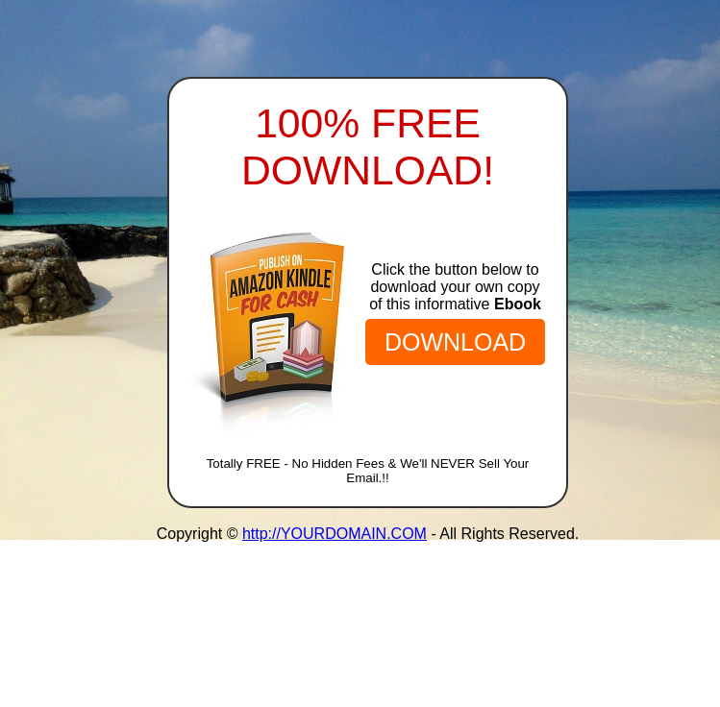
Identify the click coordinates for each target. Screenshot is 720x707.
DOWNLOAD (455, 342)
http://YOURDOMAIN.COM (334, 533)
